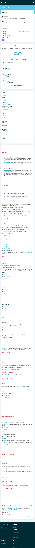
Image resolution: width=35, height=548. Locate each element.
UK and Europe (6, 293)
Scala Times (5, 399)
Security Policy (14, 538)
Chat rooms (4, 108)
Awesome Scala (6, 438)
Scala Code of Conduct (16, 175)
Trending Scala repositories (8, 442)
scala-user (5, 513)
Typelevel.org (6, 440)
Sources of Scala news (5, 124)
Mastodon (25, 534)
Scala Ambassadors (29, 355)
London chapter (6, 323)
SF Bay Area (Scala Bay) (7, 312)
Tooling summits (5, 115)
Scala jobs (3, 119)
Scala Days (5, 104)
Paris (4, 287)
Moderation (4, 98)
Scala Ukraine (6, 246)
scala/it (5, 237)
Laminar (5, 216)
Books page (5, 418)
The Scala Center (5, 344)
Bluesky (25, 536)
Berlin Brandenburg (7, 272)
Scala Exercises (6, 423)
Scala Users (6, 16)
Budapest (5, 274)
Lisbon (5, 280)
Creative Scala (6, 225)
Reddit (3, 123)
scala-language (14, 513)
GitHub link (13, 494)
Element (11, 198)
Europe (5, 112)
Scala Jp (5, 239)
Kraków (5, 278)
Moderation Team (5, 101)
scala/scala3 (5, 480)
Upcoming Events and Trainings (7, 102)
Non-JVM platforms (5, 128)
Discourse (3, 90)
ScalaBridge (5, 114)
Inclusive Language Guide (7, 100)
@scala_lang (5, 393)
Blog (13, 534)
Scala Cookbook (6, 425)
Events (3, 109)
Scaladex (5, 436)
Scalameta (5, 207)
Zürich (5, 299)
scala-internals (23, 513)
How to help (3, 533)
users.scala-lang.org (7, 153)
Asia (4, 113)
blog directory (6, 405)
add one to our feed (20, 84)
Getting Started (3, 522)
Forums (3, 107)
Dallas (5, 306)
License (13, 537)
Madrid (5, 284)
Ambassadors (4, 117)
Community (25, 522)
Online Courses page (7, 415)
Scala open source (5, 132)
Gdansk (5, 276)
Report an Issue (3, 534)
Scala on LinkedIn (5, 120)
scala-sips (27, 513)
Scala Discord (27, 361)
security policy (29, 462)
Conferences (5, 111)
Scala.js (5, 453)
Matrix (20, 198)
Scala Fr (5, 235)
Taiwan (5, 316)
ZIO (4, 213)
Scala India (5, 241)
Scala (4, 186)
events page (6, 257)
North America (6, 113)
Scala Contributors (8, 21)
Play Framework (6, 209)
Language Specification (4, 526)
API (1, 523)
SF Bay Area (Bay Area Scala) (8, 310)
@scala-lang (5, 391)
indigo (5, 220)
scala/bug (5, 476)
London (5, 282)
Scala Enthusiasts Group (7, 371)
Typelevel (5, 211)
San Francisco (6, 308)
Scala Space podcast (7, 407)
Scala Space (6, 222)
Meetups (4, 111)
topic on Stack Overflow (11, 377)
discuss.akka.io (6, 179)
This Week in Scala (6, 401)
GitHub (25, 533)
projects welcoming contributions (12, 489)
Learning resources (5, 125)
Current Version (14, 522)
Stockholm (5, 291)
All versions (14, 523)
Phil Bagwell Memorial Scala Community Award (11, 504)
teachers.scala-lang (7, 166)
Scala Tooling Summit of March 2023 (9, 337)
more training (15, 84)
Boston (5, 304)
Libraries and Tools (26, 527)
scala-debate (19, 513)
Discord (3, 93)
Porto (4, 289)
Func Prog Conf (6, 105)
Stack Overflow (4, 121)
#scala (5, 231)
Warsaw (5, 295)
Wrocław (5, 297)
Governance (14, 533)
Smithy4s (5, 218)
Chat (24, 526)
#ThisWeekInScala (6, 448)
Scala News (5, 403)
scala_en (5, 229)
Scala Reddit (6, 365)
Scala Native (5, 455)
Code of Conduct (5, 100)
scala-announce (9, 513)
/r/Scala (26, 382)
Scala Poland (6, 243)
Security (3, 129)
